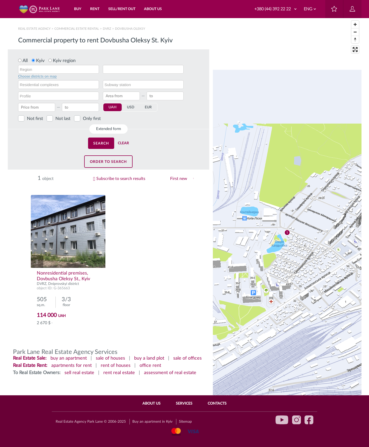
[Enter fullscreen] (355, 49)
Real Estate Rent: (30, 365)
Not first (35, 118)
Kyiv (40, 60)
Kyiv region (64, 60)
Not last (62, 118)
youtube (282, 419)
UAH (112, 107)
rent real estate (119, 372)
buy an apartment (68, 358)
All (25, 60)
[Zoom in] (355, 24)
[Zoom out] (355, 32)
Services (184, 403)
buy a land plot (149, 358)
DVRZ (107, 28)
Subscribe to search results (120, 179)
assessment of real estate (170, 372)
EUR (148, 107)
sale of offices (187, 358)
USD (130, 107)
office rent (150, 365)
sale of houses (110, 358)
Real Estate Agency (34, 28)
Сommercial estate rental (76, 28)
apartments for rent (71, 365)
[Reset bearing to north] (355, 39)
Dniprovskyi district (63, 284)
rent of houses (116, 365)
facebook (309, 419)
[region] (287, 232)
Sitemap (185, 421)
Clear (123, 143)
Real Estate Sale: (30, 358)
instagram (296, 419)
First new (178, 179)
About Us (151, 403)
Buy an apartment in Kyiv (152, 421)
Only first (92, 118)
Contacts (217, 403)
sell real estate (79, 372)
